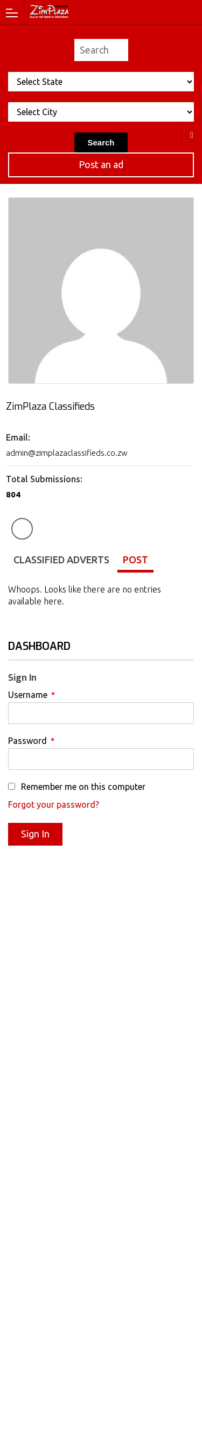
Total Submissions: (44, 479)
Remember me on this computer (76, 787)
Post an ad (101, 164)
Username (31, 695)
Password (31, 741)
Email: (18, 437)
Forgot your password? (53, 804)
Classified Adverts (61, 560)
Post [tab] (135, 560)
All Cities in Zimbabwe (191, 134)
